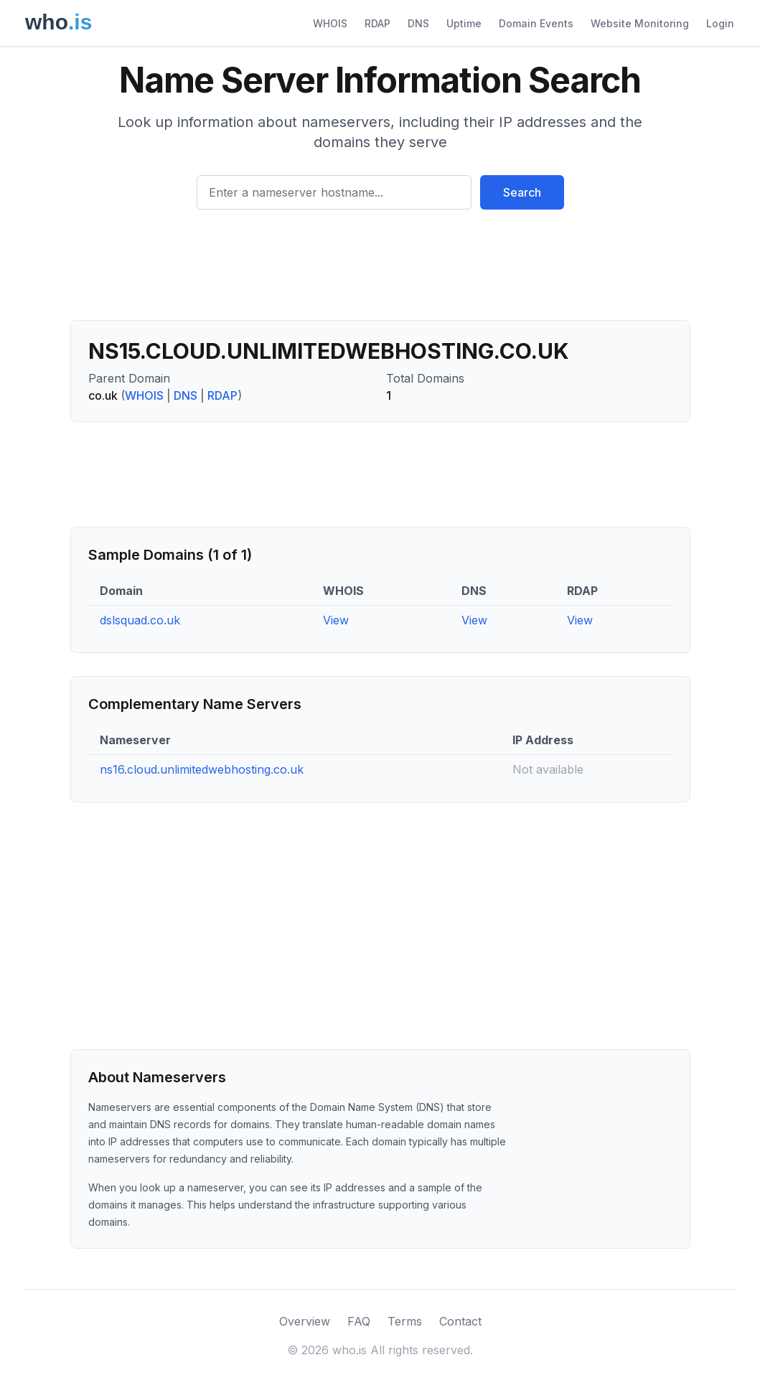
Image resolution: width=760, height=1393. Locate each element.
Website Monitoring (640, 23)
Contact (460, 1321)
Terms (405, 1321)
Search (522, 192)
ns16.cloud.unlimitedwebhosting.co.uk (202, 769)
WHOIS (330, 23)
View (336, 620)
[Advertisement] (380, 270)
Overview (304, 1321)
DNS (418, 23)
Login (720, 23)
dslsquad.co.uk (140, 620)
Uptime (464, 23)
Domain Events (536, 23)
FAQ (358, 1321)
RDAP (377, 23)
